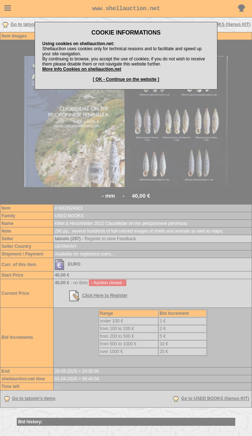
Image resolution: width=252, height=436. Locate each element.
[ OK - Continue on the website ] (126, 79)
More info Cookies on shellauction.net (81, 69)
